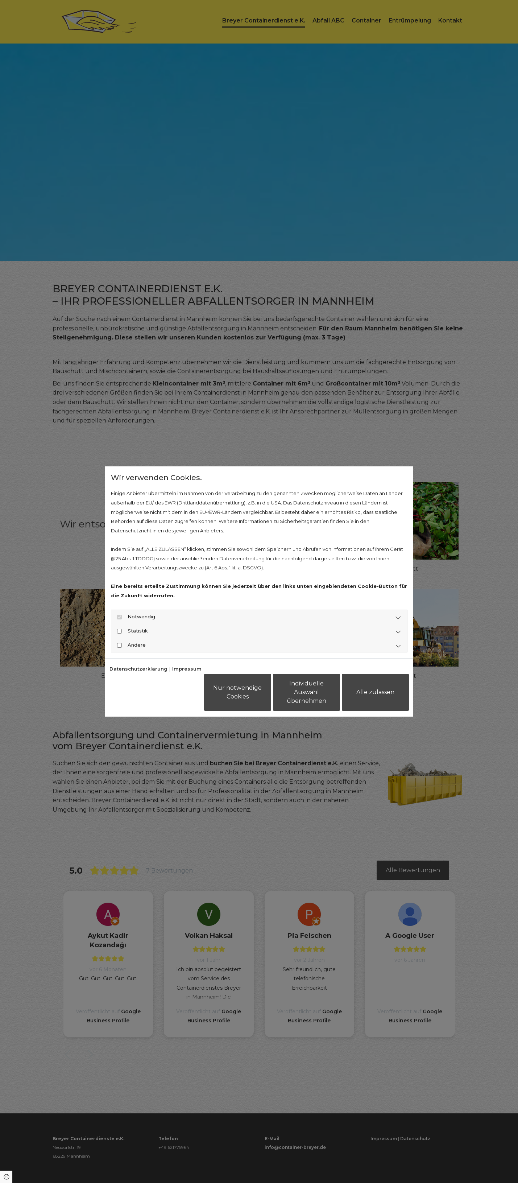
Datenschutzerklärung (138, 669)
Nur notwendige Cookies (237, 692)
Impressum (187, 669)
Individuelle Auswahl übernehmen (306, 692)
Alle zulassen (375, 692)
